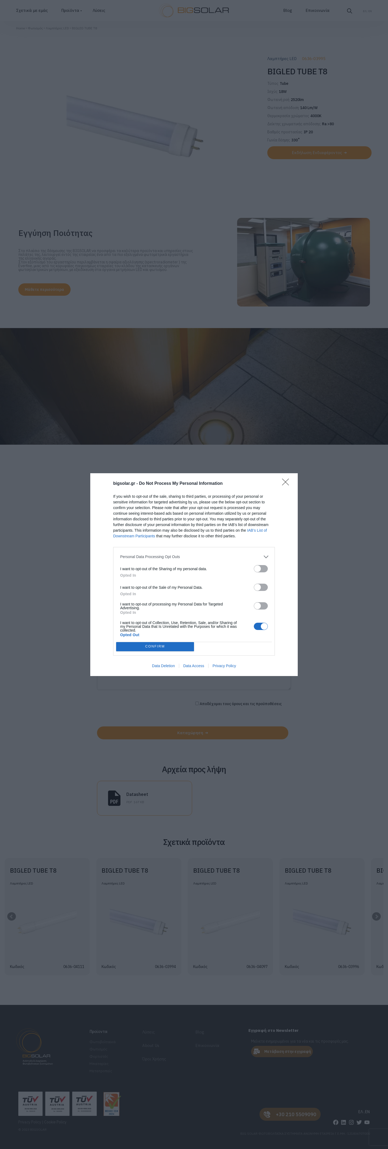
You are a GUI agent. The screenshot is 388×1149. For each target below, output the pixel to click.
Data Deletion (163, 666)
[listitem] (194, 557)
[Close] (287, 484)
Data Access (193, 666)
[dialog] (194, 574)
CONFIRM (155, 647)
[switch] (261, 568)
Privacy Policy (224, 666)
